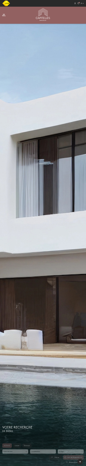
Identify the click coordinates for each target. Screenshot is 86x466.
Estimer (27, 449)
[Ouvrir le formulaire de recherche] (55, 460)
